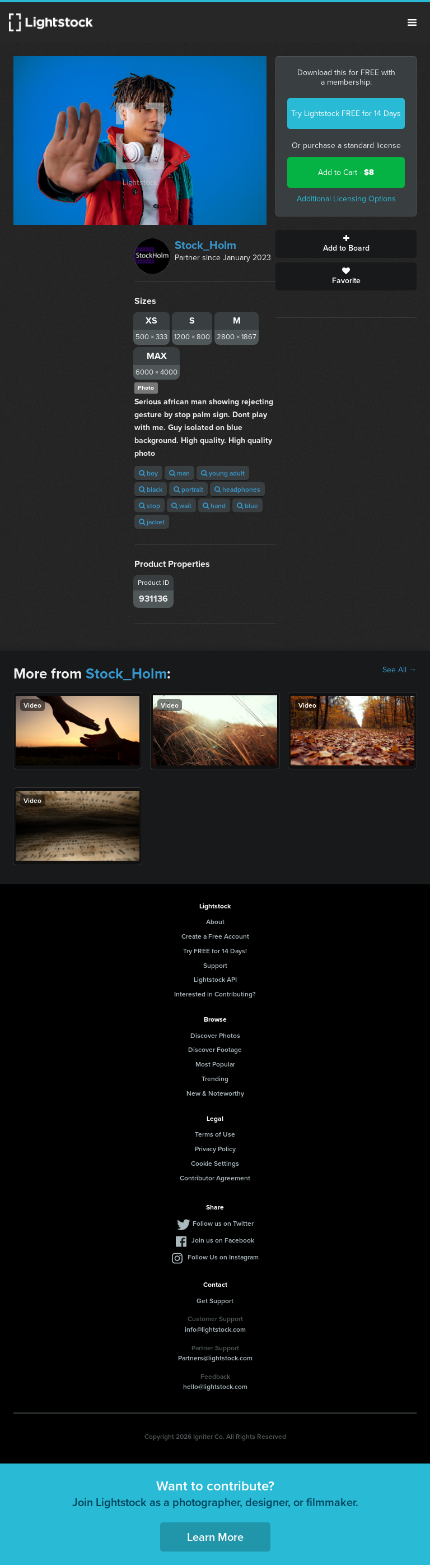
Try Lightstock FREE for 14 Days (346, 113)
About (215, 921)
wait (181, 505)
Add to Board (346, 243)
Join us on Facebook (222, 1240)
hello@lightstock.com (215, 1386)
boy (148, 473)
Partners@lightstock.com (215, 1358)
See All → (399, 670)
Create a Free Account (215, 936)
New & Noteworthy (215, 1093)
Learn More (215, 1537)
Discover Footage (215, 1049)
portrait (188, 489)
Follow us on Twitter (223, 1223)
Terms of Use (215, 1134)
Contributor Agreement (215, 1178)
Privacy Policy (215, 1148)
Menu (412, 22)
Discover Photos (215, 1035)
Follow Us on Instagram (223, 1257)
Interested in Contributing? (215, 994)
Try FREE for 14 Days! (215, 950)
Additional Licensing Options (346, 199)
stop (149, 505)
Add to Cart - (346, 172)
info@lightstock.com (215, 1329)
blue (247, 505)
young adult (223, 473)
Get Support (215, 1300)
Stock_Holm (205, 245)
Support (215, 965)
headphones (237, 489)
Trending (215, 1078)
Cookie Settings (215, 1163)
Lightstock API (215, 979)
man (179, 473)
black (150, 489)
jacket (152, 522)
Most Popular (215, 1064)
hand (214, 505)
